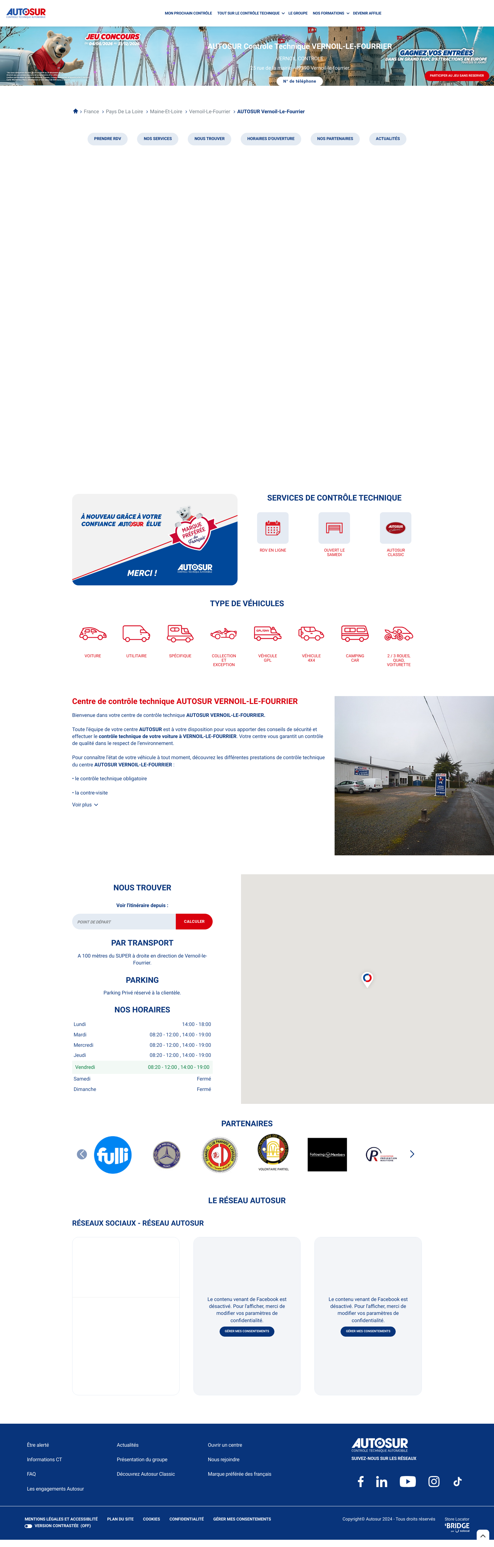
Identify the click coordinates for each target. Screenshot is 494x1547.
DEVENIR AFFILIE (367, 13)
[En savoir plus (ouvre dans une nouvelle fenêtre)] (155, 539)
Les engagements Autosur (55, 1496)
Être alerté (38, 1452)
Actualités (128, 1452)
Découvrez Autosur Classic (146, 1482)
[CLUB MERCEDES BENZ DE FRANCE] (167, 1162)
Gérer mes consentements (247, 1338)
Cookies (151, 1527)
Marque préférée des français (239, 1482)
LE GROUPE (297, 13)
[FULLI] (113, 1162)
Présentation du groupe (142, 1467)
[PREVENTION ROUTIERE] (381, 1162)
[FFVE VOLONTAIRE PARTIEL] (274, 1162)
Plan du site (120, 1526)
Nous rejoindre (223, 1467)
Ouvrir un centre (225, 1452)
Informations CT (44, 1467)
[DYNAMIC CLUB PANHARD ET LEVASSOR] (220, 1162)
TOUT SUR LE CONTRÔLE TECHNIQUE (248, 13)
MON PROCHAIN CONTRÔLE (188, 13)
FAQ (31, 1482)
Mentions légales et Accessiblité (61, 1527)
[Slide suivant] (412, 1162)
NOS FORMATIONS (328, 13)
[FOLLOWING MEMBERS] (327, 1162)
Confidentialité (186, 1527)
